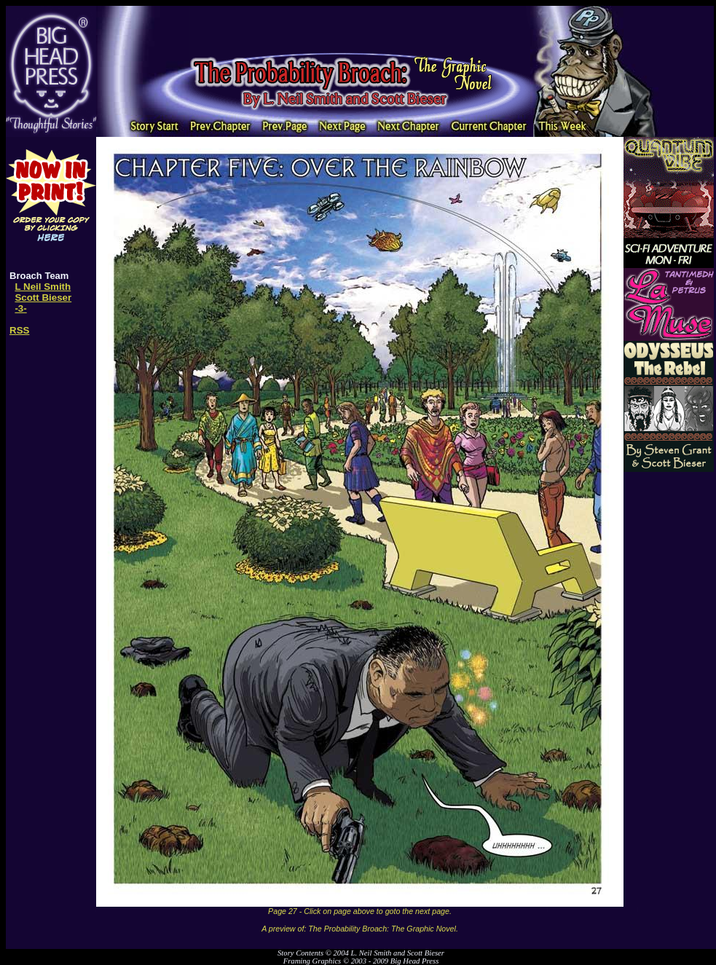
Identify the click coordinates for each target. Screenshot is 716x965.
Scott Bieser (43, 297)
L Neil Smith (43, 286)
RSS (19, 330)
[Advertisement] (359, 28)
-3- (20, 308)
